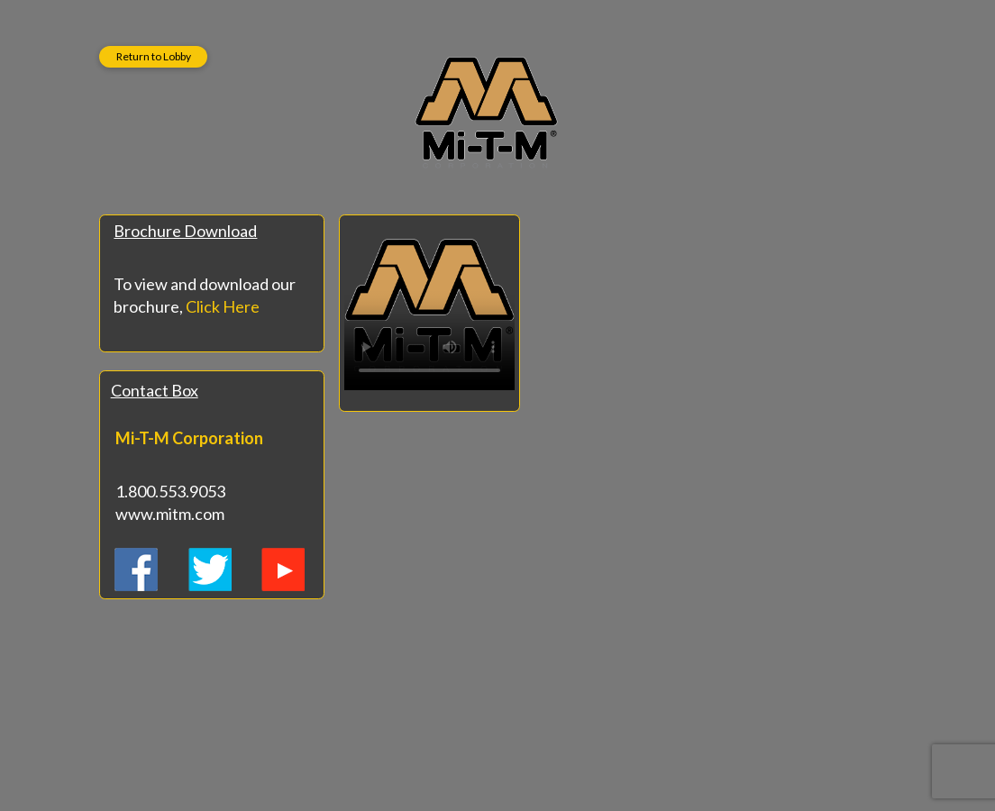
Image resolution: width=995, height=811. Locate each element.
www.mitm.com (169, 514)
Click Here (223, 306)
